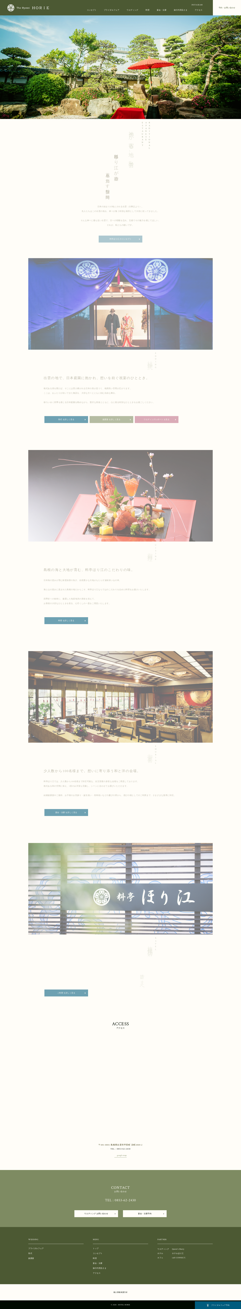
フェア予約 (218, 1305)
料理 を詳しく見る (66, 623)
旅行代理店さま (180, 10)
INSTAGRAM (197, 5)
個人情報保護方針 (120, 1292)
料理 (147, 10)
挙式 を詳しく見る (66, 422)
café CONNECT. (179, 1258)
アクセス (198, 10)
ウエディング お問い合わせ (96, 1214)
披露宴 (31, 1258)
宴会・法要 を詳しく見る (66, 815)
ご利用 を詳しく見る (66, 995)
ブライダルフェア (111, 10)
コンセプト (92, 10)
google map (122, 1155)
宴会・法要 (161, 10)
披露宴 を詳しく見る (111, 422)
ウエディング (132, 10)
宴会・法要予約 (145, 1214)
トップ (96, 1248)
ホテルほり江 (178, 1253)
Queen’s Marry (178, 1249)
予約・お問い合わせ (227, 8)
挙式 (30, 1253)
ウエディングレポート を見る (156, 422)
